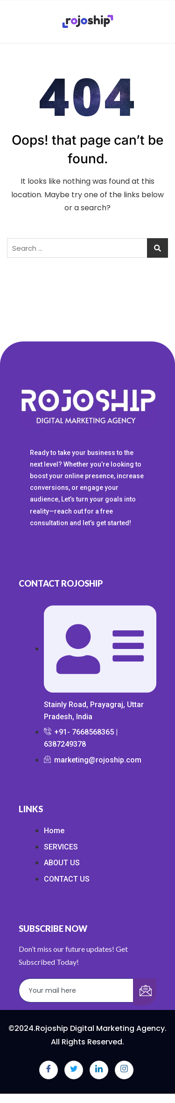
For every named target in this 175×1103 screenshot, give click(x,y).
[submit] (144, 991)
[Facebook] (48, 1070)
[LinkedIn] (99, 1070)
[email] (76, 990)
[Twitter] (73, 1070)
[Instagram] (124, 1070)
